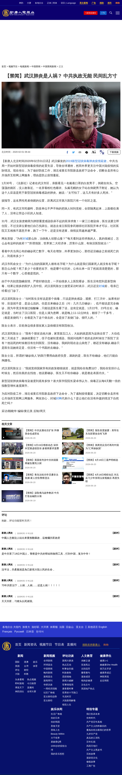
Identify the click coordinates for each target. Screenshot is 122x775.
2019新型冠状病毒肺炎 (80, 161)
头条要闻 (19, 679)
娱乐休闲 (56, 709)
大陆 (17, 674)
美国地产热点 (88, 688)
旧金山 (70, 627)
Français (7, 631)
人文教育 (87, 655)
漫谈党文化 (92, 757)
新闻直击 (48, 676)
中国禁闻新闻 (49, 66)
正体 (49, 3)
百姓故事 (90, 754)
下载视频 (114, 152)
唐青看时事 (67, 688)
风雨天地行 (92, 746)
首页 (4, 66)
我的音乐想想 (57, 754)
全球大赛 (31, 691)
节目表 (59, 644)
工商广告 (90, 766)
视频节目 (13, 66)
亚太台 (80, 627)
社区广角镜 (49, 692)
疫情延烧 (100, 161)
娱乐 (35, 662)
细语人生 (66, 704)
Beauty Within (57, 734)
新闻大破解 (67, 680)
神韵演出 (19, 691)
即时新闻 (19, 683)
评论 (17, 670)
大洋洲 (44, 627)
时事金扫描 (67, 668)
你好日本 (55, 718)
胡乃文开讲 (105, 668)
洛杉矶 (35, 627)
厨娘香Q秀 (56, 742)
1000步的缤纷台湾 (59, 748)
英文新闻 (84, 3)
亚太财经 (48, 700)
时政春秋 (66, 672)
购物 (117, 3)
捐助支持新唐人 (91, 644)
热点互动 (66, 664)
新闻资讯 (30, 644)
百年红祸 (90, 742)
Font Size (94, 152)
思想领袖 (66, 676)
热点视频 (31, 679)
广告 (94, 3)
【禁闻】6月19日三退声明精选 (101, 460)
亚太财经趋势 (50, 696)
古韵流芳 (85, 668)
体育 (35, 666)
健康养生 (105, 655)
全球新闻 (48, 660)
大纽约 (17, 627)
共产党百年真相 (94, 722)
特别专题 (92, 709)
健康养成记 (105, 672)
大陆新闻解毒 (69, 700)
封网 (59, 398)
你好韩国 (55, 722)
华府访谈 (48, 684)
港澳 (26, 662)
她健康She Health (109, 664)
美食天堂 (55, 726)
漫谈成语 (85, 676)
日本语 (30, 631)
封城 (25, 238)
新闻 (20, 655)
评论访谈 (68, 655)
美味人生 (55, 730)
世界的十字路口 (70, 692)
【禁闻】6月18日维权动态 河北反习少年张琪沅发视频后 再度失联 (102, 478)
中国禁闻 (35, 66)
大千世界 (55, 738)
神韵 (21, 3)
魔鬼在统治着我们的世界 (98, 730)
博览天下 (19, 687)
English (103, 627)
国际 (17, 662)
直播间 (71, 644)
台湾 (26, 666)
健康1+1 (104, 660)
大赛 (29, 3)
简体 (55, 3)
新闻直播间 (91, 13)
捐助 (102, 3)
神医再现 (104, 676)
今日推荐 (31, 683)
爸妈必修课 (86, 680)
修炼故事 (90, 761)
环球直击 (48, 664)
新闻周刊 (48, 680)
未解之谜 (85, 660)
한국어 (40, 631)
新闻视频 (49, 655)
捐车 (110, 3)
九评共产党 (92, 734)
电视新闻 (24, 66)
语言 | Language (68, 3)
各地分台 (39, 3)
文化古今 (85, 684)
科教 (26, 674)
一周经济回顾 (50, 688)
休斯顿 (54, 627)
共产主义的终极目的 (96, 726)
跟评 (116, 533)
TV (104, 13)
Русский (19, 631)
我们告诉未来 (93, 714)
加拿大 (26, 627)
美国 (17, 666)
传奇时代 (90, 718)
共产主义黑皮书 (94, 750)
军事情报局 (67, 684)
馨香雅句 (85, 672)
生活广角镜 (56, 714)
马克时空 (66, 696)
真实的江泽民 (93, 738)
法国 (61, 627)
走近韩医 (104, 680)
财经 (26, 670)
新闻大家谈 (67, 660)
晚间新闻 (48, 672)
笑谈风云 (85, 664)
